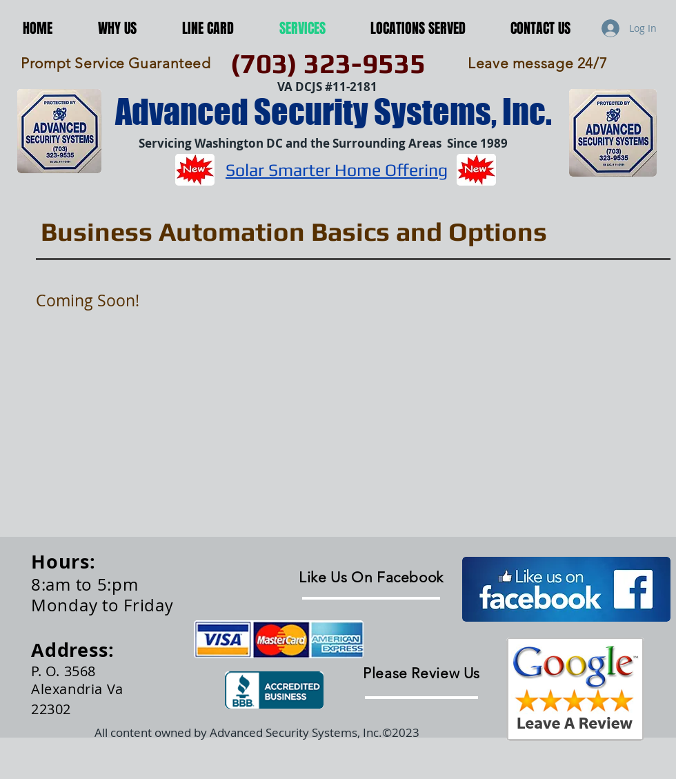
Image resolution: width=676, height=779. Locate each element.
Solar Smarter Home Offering (337, 170)
